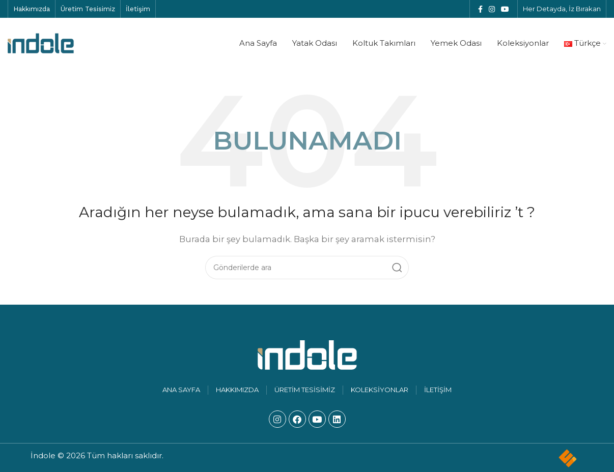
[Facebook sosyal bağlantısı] (480, 9)
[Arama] (307, 267)
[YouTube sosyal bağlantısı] (505, 9)
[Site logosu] (41, 42)
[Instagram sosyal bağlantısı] (492, 9)
